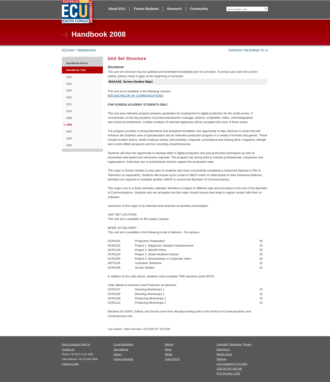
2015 (69, 77)
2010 (69, 111)
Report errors (224, 354)
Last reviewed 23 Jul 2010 (232, 363)
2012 (69, 97)
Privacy (247, 344)
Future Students (146, 9)
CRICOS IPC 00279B (229, 368)
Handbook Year (76, 70)
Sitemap (221, 359)
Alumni (169, 344)
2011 (69, 104)
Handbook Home (86, 49)
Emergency (223, 349)
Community (199, 9)
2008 (69, 124)
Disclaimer (235, 344)
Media (168, 354)
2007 (69, 131)
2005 (69, 145)
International (120, 349)
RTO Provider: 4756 (228, 373)
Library (117, 354)
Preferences (235, 49)
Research (174, 9)
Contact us (68, 349)
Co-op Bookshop (123, 344)
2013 (69, 90)
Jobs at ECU (172, 359)
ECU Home (68, 49)
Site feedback (251, 49)
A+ (263, 49)
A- (267, 49)
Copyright (222, 344)
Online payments (123, 359)
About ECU (116, 9)
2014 (69, 83)
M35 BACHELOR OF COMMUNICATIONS (135, 95)
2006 (69, 138)
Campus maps (70, 363)
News (168, 349)
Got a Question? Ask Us (76, 344)
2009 (69, 118)
